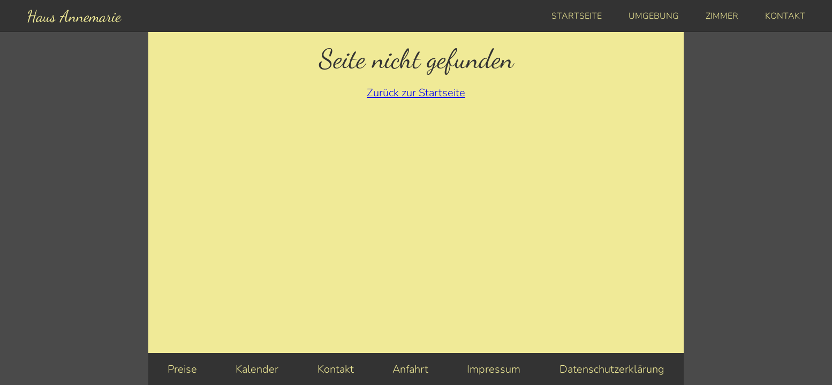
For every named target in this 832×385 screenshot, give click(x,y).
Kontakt (785, 16)
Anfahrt (410, 369)
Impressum (493, 369)
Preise (182, 369)
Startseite (576, 16)
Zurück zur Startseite (416, 93)
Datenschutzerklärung (611, 369)
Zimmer (722, 16)
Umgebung (654, 16)
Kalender (257, 369)
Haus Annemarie (74, 16)
